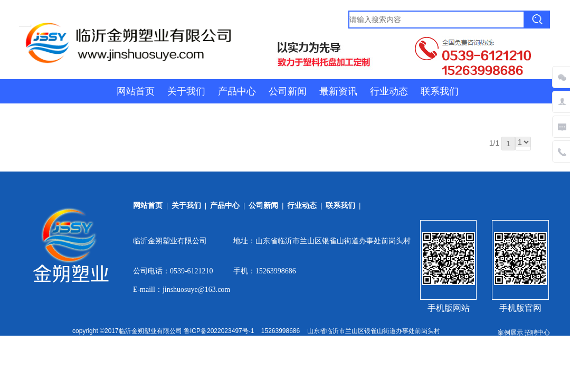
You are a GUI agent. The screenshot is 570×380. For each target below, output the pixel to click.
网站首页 (136, 91)
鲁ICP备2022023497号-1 (219, 331)
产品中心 (237, 91)
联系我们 (440, 91)
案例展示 (510, 332)
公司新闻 (288, 91)
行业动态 (389, 91)
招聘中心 (537, 332)
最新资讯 (338, 91)
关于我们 (186, 91)
